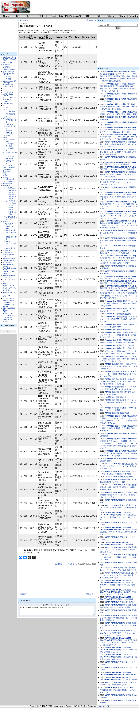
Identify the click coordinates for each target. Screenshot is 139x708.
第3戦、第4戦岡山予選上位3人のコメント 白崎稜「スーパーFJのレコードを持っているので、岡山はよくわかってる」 (118, 216)
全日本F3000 (7, 262)
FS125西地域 (10, 114)
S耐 (98, 16)
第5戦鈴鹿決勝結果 (126, 477)
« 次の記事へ (23, 20)
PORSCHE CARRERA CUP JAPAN (8, 304)
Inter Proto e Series (9, 57)
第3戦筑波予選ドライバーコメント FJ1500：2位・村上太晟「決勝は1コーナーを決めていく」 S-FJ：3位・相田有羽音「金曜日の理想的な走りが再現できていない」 (118, 443)
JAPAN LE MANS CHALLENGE (9, 276)
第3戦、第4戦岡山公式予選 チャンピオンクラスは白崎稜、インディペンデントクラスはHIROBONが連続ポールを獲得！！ (118, 225)
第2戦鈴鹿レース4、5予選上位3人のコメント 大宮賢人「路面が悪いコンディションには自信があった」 (118, 642)
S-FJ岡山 (9, 241)
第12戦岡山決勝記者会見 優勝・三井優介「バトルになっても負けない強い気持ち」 (118, 152)
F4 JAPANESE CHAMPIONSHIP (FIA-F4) (11, 217)
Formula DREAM (8, 271)
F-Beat (52, 16)
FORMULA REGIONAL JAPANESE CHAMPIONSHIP (9, 67)
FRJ (41, 16)
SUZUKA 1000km (9, 316)
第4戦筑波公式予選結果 (125, 348)
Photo (122, 16)
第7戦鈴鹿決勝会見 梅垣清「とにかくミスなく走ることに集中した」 (118, 625)
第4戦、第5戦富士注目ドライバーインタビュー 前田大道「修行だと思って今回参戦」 (118, 106)
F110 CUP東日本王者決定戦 (12, 190)
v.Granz (5, 177)
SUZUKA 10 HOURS (7, 100)
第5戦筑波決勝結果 (124, 314)
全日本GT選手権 (8, 285)
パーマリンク (70, 564)
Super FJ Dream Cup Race (10, 226)
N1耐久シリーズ (8, 300)
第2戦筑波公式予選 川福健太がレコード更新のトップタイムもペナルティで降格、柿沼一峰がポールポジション (118, 381)
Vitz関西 (8, 76)
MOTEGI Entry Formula (8, 95)
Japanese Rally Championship (8, 85)
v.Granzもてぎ (11, 181)
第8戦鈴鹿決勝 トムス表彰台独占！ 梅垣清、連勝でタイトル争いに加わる (119, 557)
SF (17, 16)
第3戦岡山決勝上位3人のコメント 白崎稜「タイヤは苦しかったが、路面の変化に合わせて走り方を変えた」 (118, 196)
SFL (29, 16)
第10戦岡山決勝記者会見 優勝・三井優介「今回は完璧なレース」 (118, 240)
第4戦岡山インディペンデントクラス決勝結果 (117, 169)
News (6, 16)
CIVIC (5, 90)
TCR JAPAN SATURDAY (10, 157)
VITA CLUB (7, 118)
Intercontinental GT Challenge (9, 82)
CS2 (4, 173)
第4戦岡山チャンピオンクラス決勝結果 (114, 164)
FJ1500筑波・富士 (111, 71)
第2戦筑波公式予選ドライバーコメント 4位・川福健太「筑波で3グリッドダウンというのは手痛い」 (118, 374)
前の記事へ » (91, 20)
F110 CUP (9, 187)
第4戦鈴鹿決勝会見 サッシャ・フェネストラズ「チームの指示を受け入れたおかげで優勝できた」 (118, 575)
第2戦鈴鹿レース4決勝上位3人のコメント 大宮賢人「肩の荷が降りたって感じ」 (118, 585)
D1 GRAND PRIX (9, 308)
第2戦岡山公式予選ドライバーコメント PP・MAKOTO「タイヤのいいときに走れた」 (118, 402)
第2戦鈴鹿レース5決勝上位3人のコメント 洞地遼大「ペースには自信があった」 (118, 517)
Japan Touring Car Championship (9, 293)
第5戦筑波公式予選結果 (125, 345)
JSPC (5, 283)
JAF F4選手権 (10, 201)
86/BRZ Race (7, 166)
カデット (9, 109)
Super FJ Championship (8, 222)
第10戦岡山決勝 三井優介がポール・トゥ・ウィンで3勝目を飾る (118, 233)
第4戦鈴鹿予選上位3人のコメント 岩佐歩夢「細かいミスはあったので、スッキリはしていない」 (118, 633)
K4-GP (5, 312)
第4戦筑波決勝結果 (124, 330)
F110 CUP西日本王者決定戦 (12, 197)
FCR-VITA (9, 124)
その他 (5, 322)
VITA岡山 (9, 135)
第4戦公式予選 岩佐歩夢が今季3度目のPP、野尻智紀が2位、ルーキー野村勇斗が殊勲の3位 (118, 618)
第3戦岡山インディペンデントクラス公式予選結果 (118, 293)
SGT (87, 16)
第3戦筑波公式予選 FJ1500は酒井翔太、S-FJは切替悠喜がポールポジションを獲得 (118, 453)
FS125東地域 (10, 111)
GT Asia (5, 310)
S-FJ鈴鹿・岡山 (11, 230)
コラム (5, 175)
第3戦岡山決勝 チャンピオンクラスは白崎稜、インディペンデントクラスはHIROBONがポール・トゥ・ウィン (118, 206)
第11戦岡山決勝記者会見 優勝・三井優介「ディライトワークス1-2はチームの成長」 (118, 174)
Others (110, 16)
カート (5, 105)
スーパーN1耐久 (8, 298)
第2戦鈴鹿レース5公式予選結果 (125, 675)
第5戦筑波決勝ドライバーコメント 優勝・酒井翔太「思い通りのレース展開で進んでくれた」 (118, 303)
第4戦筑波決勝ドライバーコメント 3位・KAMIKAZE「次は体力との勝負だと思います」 (118, 319)
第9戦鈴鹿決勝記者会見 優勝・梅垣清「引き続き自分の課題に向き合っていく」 (118, 487)
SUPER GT (7, 250)
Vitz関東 (8, 79)
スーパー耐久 (7, 252)
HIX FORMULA (8, 92)
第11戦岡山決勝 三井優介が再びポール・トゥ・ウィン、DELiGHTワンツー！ (118, 182)
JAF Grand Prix (8, 314)
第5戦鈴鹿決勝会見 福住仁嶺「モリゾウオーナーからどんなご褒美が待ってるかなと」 (118, 466)
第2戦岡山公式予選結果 (120, 413)
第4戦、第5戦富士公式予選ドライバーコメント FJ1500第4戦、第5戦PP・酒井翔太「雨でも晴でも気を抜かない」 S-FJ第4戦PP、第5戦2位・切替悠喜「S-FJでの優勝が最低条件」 (118, 76)
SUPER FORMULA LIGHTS (115, 142)
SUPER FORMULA (9, 97)
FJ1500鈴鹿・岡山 (111, 112)
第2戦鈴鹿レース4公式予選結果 (125, 679)
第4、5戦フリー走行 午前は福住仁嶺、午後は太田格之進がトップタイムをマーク (118, 690)
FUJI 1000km (7, 318)
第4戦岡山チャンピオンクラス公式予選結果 (116, 278)
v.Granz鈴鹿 (10, 179)
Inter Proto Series (9, 258)
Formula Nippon (8, 260)
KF (7, 116)
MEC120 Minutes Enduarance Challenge (9, 169)
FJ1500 (5, 137)
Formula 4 (6, 185)
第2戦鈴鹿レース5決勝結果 (123, 544)
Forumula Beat (8, 103)
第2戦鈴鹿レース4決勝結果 (123, 599)
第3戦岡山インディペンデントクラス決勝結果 (117, 258)
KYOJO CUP (7, 62)
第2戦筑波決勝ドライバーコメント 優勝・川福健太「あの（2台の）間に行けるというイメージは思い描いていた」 (118, 358)
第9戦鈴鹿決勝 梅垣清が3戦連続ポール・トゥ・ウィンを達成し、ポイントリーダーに (119, 494)
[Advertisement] (50, 5)
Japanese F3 (7, 183)
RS (4, 88)
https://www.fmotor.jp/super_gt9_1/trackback (59, 610)
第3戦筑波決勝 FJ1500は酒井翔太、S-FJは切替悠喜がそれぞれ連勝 (118, 428)
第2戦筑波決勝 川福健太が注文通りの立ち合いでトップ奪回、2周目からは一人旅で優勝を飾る (118, 366)
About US (104, 706)
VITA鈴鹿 (9, 133)
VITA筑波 (9, 130)
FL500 (5, 164)
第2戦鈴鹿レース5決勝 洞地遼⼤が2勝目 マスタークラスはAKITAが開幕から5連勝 (118, 532)
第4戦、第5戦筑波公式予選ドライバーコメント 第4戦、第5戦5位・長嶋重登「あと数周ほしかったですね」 (118, 335)
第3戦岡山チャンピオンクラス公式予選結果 (116, 283)
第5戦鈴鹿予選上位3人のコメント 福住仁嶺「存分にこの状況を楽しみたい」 (118, 507)
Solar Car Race (8, 320)
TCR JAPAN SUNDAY (10, 161)
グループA (6, 296)
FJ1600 (5, 273)
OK (7, 107)
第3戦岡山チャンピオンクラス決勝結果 (114, 253)
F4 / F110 (63, 16)
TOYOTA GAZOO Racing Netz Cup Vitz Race (9, 73)
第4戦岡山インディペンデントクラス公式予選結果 (118, 288)
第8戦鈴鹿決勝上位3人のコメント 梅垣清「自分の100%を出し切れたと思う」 (118, 549)
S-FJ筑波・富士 (11, 248)
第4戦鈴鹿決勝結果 (126, 602)
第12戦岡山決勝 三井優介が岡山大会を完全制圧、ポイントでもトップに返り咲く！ (118, 144)
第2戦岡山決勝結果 (119, 397)
